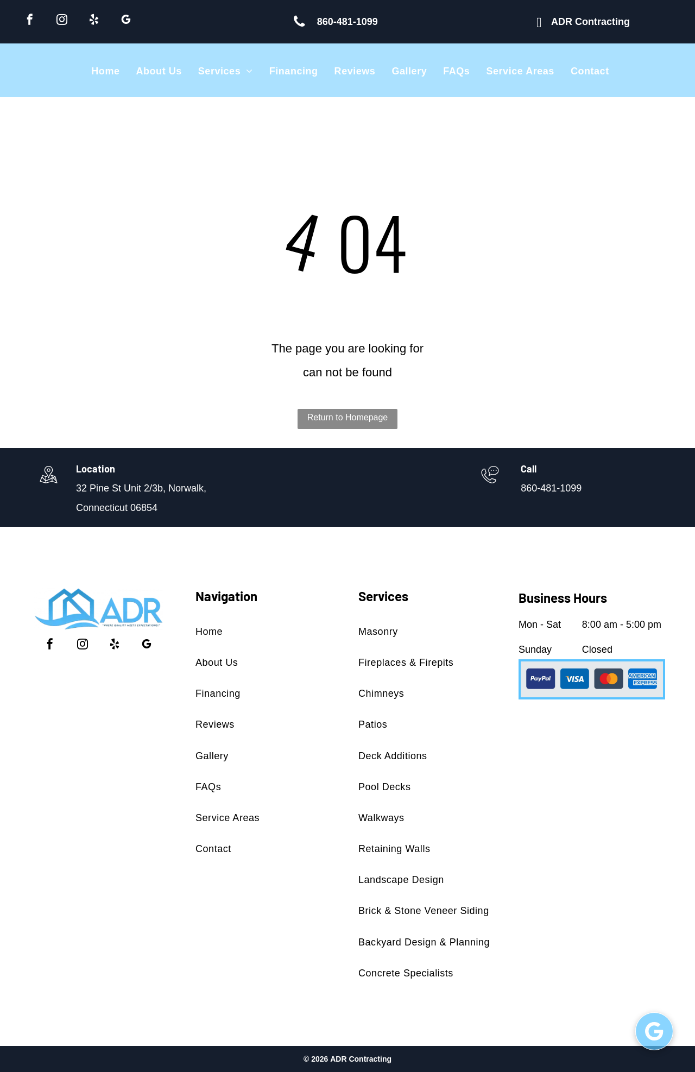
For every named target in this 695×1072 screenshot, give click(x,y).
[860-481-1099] (490, 484)
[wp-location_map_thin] (48, 484)
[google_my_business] (126, 20)
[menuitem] (105, 71)
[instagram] (62, 20)
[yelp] (94, 20)
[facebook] (30, 20)
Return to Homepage (347, 417)
